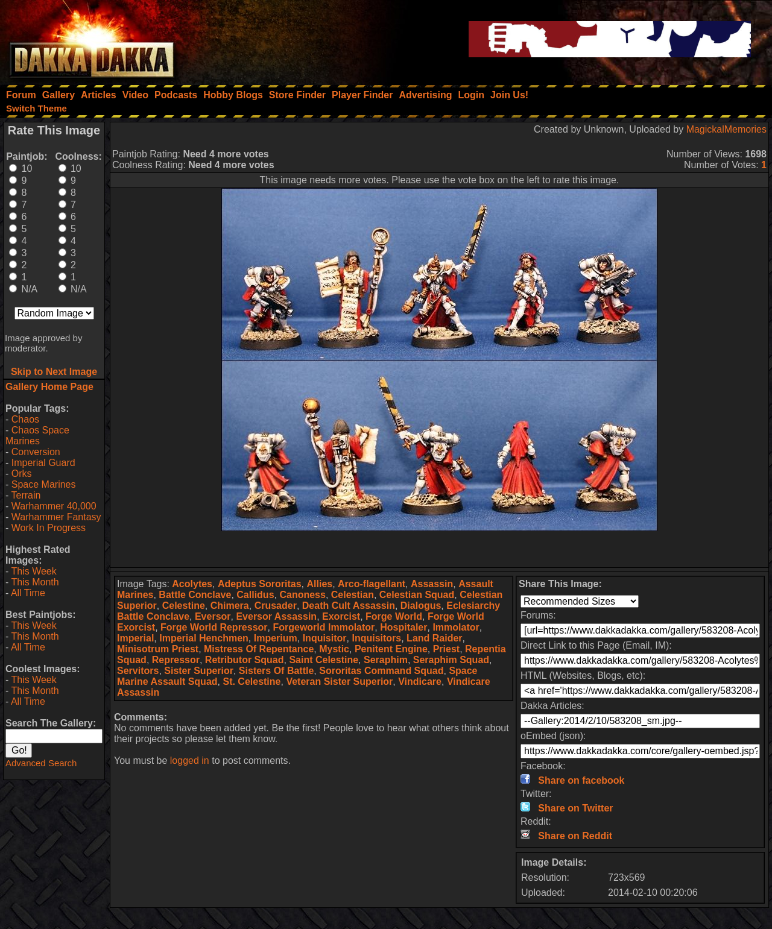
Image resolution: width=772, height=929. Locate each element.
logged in (189, 760)
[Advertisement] (440, 549)
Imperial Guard (43, 463)
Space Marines (43, 484)
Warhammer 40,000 (53, 506)
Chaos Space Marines (37, 435)
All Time (28, 593)
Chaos (25, 419)
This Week (33, 571)
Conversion (35, 452)
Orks (21, 473)
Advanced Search (41, 763)
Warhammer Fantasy (56, 517)
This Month (35, 582)
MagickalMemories (726, 129)
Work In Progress (48, 528)
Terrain (25, 495)
